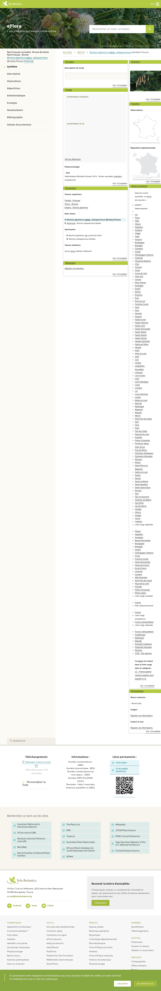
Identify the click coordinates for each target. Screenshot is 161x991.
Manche (138, 403)
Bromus (11, 57)
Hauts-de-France (142, 565)
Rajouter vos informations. (141, 715)
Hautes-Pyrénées (142, 341)
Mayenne (139, 409)
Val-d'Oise (139, 503)
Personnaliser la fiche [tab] (34, 783)
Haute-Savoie (141, 335)
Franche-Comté (141, 304)
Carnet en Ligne (54, 930)
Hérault (138, 347)
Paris (137, 428)
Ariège (137, 233)
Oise (137, 422)
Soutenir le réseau (140, 946)
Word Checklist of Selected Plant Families (32, 854)
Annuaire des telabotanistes (60, 926)
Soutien (135, 938)
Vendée (138, 509)
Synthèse (12, 66)
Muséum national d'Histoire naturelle (29, 840)
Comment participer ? (17, 930)
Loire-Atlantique (141, 382)
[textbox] (117, 29)
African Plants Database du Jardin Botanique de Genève (79, 849)
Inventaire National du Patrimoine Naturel (27, 825)
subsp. (29, 57)
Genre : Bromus (71, 204)
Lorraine (138, 388)
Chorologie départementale (103, 939)
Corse (137, 270)
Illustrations (14, 81)
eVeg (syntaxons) (55, 943)
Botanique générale (99, 930)
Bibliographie (14, 117)
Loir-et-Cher (140, 376)
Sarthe (138, 475)
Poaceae (29, 61)
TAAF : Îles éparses (143, 653)
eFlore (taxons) (54, 939)
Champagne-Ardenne (144, 255)
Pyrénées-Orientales (143, 456)
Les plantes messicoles (18, 947)
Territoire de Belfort (143, 500)
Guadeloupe (140, 635)
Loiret (137, 385)
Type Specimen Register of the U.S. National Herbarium (129, 843)
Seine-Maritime (141, 484)
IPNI (67, 830)
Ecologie (12, 103)
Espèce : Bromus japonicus (76, 207)
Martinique (139, 406)
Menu (155, 4)
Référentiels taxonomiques (60, 959)
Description (13, 73)
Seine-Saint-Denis (142, 487)
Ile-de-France (140, 568)
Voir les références (73, 159)
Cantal (137, 252)
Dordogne (139, 286)
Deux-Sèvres (140, 283)
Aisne (137, 218)
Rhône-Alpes (140, 593)
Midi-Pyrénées (141, 577)
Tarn (137, 494)
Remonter (17, 741)
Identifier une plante (17, 943)
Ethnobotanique (16, 95)
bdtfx (81, 52)
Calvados (139, 249)
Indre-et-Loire (140, 353)
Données (136, 922)
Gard (137, 307)
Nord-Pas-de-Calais (143, 419)
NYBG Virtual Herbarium (126, 836)
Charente (139, 258)
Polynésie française (143, 647)
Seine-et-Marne (141, 481)
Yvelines (138, 521)
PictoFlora (51, 951)
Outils (50, 922)
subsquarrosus (40, 57)
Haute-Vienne (141, 338)
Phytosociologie (15, 951)
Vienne (138, 512)
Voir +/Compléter (120, 85)
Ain (136, 215)
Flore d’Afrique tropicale (101, 955)
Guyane (138, 316)
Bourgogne (139, 242)
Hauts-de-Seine (141, 344)
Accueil (67, 52)
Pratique (136, 957)
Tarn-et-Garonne (142, 497)
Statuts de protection (19, 124)
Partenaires (136, 941)
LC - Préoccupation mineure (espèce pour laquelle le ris (144, 675)
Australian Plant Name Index (79, 842)
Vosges (138, 515)
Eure (137, 298)
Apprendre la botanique (19, 926)
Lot (136, 391)
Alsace (138, 224)
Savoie (138, 478)
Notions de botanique (100, 959)
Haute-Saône (140, 332)
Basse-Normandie (142, 540)
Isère (137, 357)
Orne (137, 425)
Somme (138, 491)
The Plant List (71, 824)
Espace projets (96, 926)
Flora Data (12, 934)
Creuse (138, 279)
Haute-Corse (140, 320)
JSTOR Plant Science (124, 830)
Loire (137, 379)
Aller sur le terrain (16, 963)
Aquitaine (139, 227)
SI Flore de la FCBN (25, 832)
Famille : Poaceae (72, 200)
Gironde (138, 313)
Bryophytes (94, 934)
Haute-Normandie (142, 329)
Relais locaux (13, 955)
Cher (137, 264)
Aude (137, 236)
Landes (138, 363)
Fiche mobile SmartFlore (120, 770)
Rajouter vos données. (74, 268)
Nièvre (137, 416)
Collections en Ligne (57, 934)
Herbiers (11, 939)
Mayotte (138, 413)
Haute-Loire (140, 326)
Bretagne (139, 245)
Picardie (138, 437)
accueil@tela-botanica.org (19, 896)
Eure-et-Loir (140, 301)
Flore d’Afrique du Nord (100, 947)
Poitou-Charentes (142, 440)
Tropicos (69, 836)
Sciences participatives (18, 959)
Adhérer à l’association (142, 950)
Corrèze (138, 267)
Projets (93, 922)
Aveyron (138, 239)
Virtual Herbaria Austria (125, 850)
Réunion (138, 459)
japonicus (20, 57)
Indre (137, 350)
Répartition (13, 88)
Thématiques (14, 922)
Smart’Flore (52, 963)
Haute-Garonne (141, 323)
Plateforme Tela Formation (60, 955)
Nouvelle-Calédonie (143, 644)
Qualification (137, 926)
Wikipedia (118, 824)
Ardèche (138, 230)
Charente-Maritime (143, 261)
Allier (137, 221)
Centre (138, 550)
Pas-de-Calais (141, 431)
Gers (137, 310)
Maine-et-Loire (141, 400)
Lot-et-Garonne (141, 394)
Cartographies (138, 961)
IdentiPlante (52, 947)
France (138, 603)
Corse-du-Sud (141, 273)
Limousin (139, 372)
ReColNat (20, 847)
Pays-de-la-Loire (142, 434)
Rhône (138, 462)
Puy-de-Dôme (141, 450)
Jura (137, 360)
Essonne (138, 295)
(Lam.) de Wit (115, 46)
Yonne (137, 518)
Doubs (137, 289)
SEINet (68, 856)
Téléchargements (140, 930)
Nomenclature (15, 110)
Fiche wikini (119, 763)
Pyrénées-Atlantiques (144, 453)
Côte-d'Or (139, 276)
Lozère (138, 397)
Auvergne (139, 537)
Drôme (138, 292)
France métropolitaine (144, 622)
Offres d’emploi (138, 965)
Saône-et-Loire (141, 472)
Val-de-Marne (140, 506)
